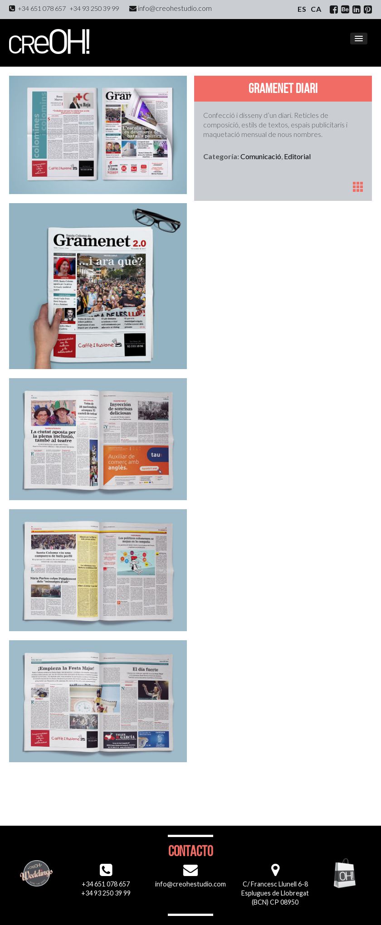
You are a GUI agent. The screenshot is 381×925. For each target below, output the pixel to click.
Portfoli (358, 187)
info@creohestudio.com (170, 8)
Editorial (297, 156)
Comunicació (260, 156)
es (302, 9)
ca (316, 9)
